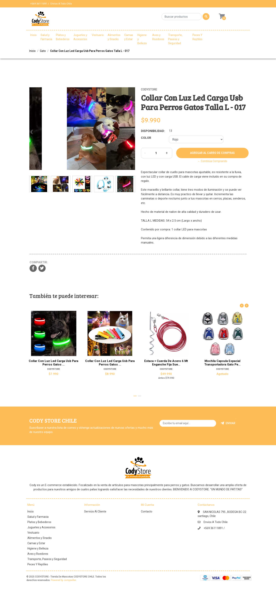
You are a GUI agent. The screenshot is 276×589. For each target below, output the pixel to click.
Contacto (146, 511)
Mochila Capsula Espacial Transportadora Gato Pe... (222, 362)
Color (146, 138)
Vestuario (98, 35)
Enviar (228, 423)
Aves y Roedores (158, 37)
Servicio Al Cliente (95, 511)
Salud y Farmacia (46, 37)
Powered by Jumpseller (63, 580)
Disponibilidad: (153, 131)
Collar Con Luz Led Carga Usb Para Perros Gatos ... (53, 362)
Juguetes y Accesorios (80, 37)
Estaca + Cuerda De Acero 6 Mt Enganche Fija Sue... (166, 362)
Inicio (33, 35)
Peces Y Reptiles (197, 37)
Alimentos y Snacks (114, 37)
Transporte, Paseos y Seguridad (175, 39)
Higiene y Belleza (142, 39)
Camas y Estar (128, 37)
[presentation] (31, 133)
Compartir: (39, 262)
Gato (43, 50)
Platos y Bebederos (62, 37)
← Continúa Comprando (212, 161)
